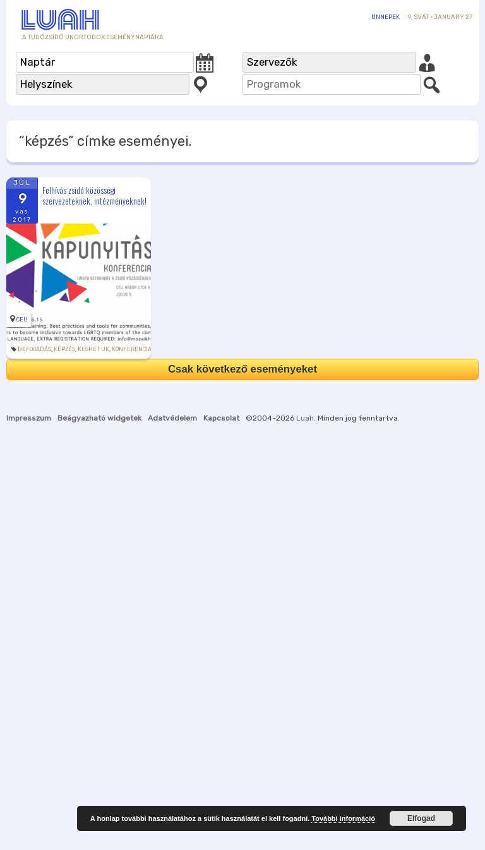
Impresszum (28, 418)
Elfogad (421, 818)
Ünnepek (385, 17)
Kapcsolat (221, 418)
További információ (343, 818)
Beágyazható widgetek (99, 418)
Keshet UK (93, 349)
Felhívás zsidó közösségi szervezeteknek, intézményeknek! (94, 195)
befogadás (34, 349)
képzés (64, 349)
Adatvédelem (172, 418)
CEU (22, 319)
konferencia (132, 349)
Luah (305, 418)
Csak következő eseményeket (242, 369)
